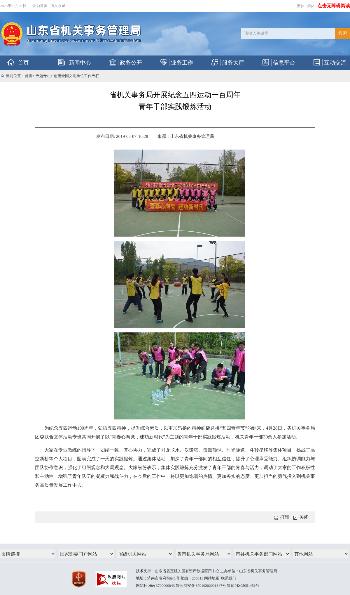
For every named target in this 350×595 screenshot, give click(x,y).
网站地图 (211, 578)
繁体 (300, 6)
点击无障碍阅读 (333, 5)
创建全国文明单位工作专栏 (76, 76)
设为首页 (40, 6)
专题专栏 (43, 76)
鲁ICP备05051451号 (243, 585)
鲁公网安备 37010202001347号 (201, 585)
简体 (311, 6)
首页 (28, 76)
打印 (281, 517)
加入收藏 (57, 6)
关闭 (301, 517)
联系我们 (228, 578)
